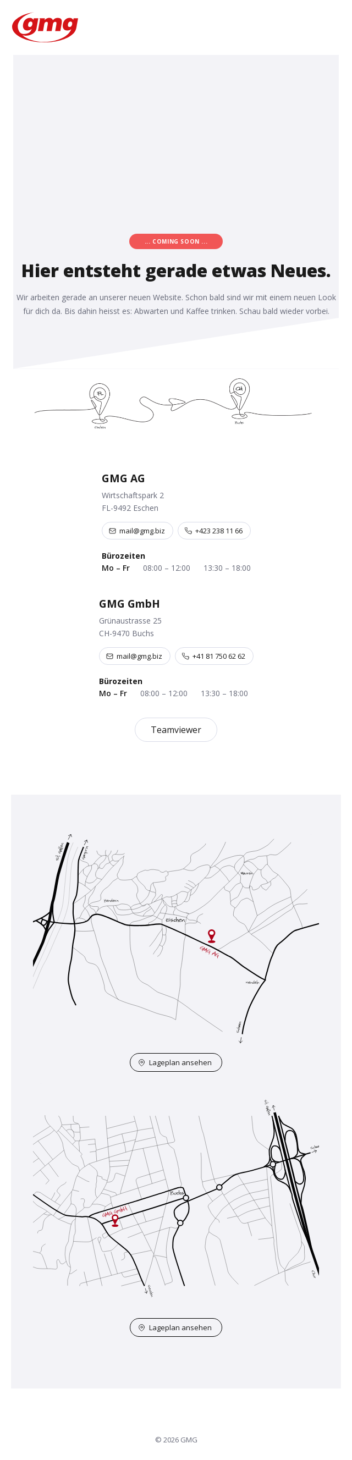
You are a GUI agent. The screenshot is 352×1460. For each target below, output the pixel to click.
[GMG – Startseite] (46, 27)
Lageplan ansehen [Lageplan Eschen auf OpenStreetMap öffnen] (175, 1062)
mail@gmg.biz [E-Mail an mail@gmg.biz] (137, 531)
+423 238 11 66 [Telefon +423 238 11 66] (214, 531)
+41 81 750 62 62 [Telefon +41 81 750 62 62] (213, 656)
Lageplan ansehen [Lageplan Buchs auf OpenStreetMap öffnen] (175, 1327)
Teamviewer (176, 730)
